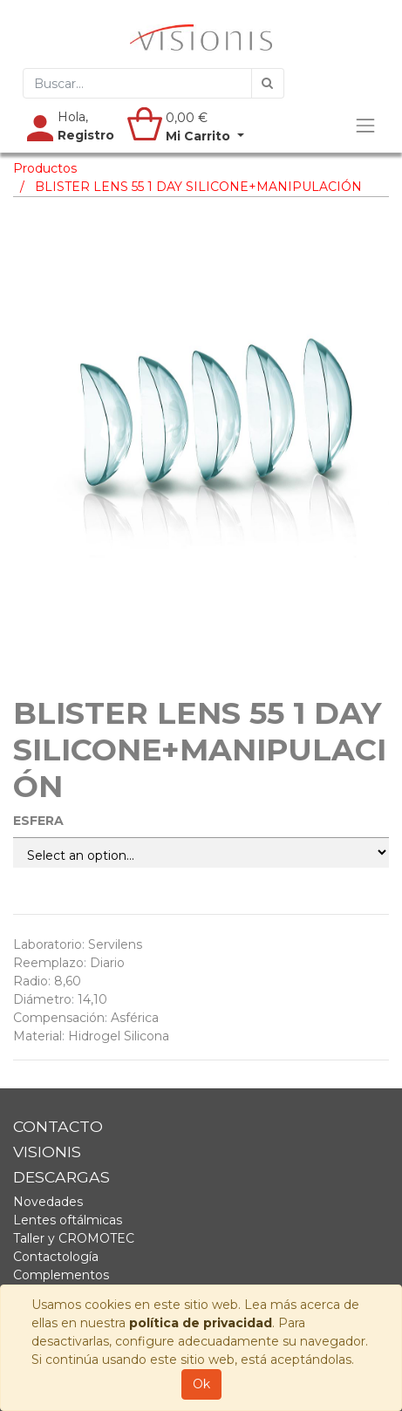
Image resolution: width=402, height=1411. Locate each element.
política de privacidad (200, 1323)
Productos (45, 168)
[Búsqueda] (267, 83)
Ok (201, 1384)
